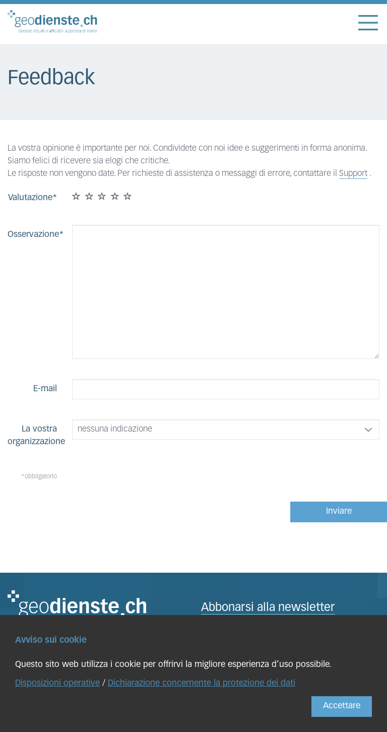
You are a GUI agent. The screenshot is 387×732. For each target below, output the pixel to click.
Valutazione (30, 198)
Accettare (341, 706)
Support (353, 173)
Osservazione (33, 234)
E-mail (45, 389)
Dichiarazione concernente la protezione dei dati (201, 683)
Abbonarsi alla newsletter (268, 608)
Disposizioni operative (57, 683)
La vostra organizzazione (36, 435)
